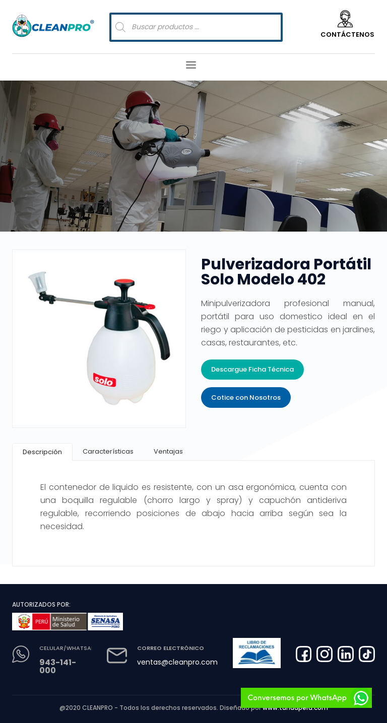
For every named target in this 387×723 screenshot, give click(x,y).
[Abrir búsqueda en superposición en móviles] (196, 27)
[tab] (42, 452)
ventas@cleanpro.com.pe (182, 662)
